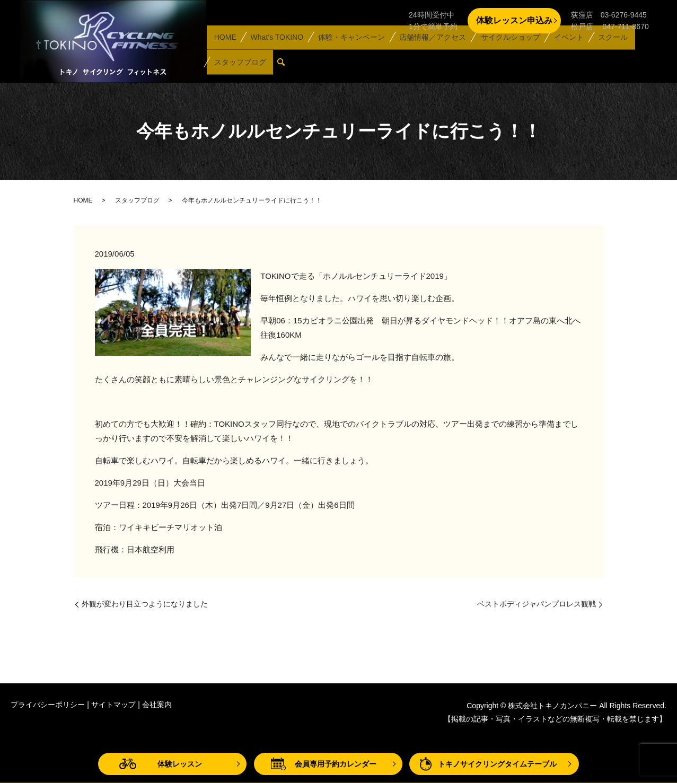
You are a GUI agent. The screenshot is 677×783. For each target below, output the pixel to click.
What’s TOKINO (274, 49)
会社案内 (157, 704)
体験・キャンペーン (347, 49)
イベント (561, 49)
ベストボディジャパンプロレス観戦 (536, 604)
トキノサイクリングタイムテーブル (497, 764)
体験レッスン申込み (514, 20)
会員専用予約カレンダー (335, 764)
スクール (603, 49)
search (284, 66)
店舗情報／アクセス (427, 49)
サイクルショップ (504, 49)
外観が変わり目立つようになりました (145, 604)
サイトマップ (113, 704)
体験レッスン (179, 764)
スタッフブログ (239, 65)
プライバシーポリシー (48, 704)
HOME (224, 49)
